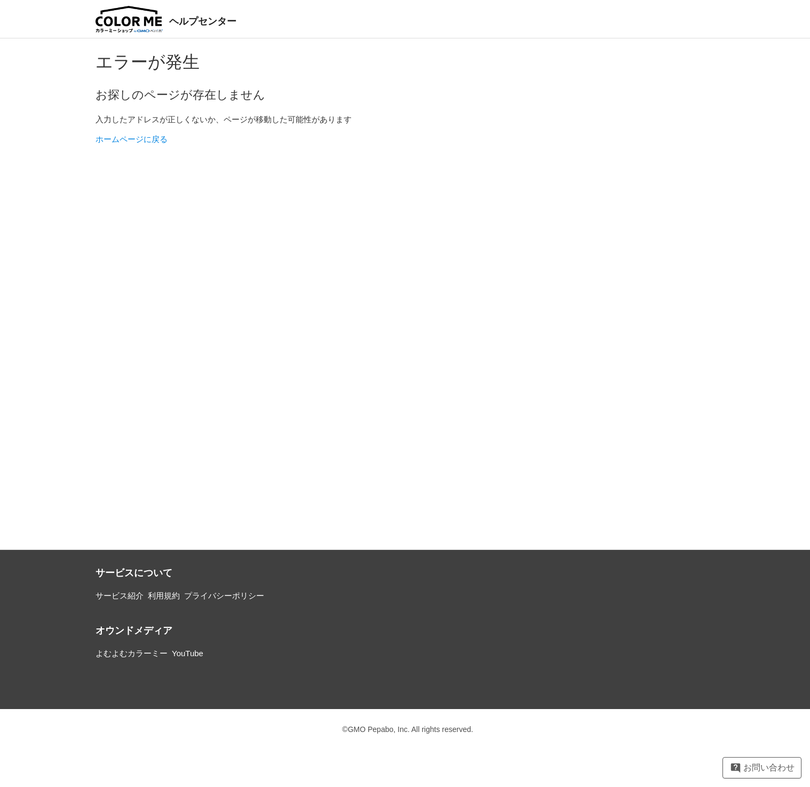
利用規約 (164, 595)
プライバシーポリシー (224, 595)
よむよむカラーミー (132, 653)
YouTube (187, 653)
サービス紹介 (120, 595)
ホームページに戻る (132, 139)
